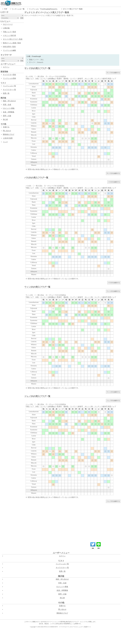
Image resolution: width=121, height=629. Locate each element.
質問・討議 (7, 116)
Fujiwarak (33, 90)
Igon (33, 114)
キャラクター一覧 (9, 89)
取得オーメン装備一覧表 (12, 43)
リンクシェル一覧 (18, 9)
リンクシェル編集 (9, 50)
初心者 (5, 119)
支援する (6, 127)
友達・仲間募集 (8, 112)
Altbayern (33, 162)
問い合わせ (7, 131)
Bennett (33, 132)
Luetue (33, 108)
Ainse (34, 87)
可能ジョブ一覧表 (9, 32)
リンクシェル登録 (9, 78)
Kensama (34, 147)
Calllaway (33, 153)
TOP (5, 9)
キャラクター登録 (9, 75)
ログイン (6, 67)
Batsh (34, 93)
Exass (34, 141)
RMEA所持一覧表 (9, 47)
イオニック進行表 (9, 35)
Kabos (34, 129)
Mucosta (33, 138)
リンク (5, 142)
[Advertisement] (72, 34)
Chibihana (33, 105)
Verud (34, 156)
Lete (33, 144)
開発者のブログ (8, 134)
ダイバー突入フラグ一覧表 (73, 9)
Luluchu (33, 123)
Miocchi (33, 135)
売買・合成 (7, 104)
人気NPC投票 (8, 138)
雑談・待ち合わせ (9, 101)
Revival (33, 120)
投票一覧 (6, 93)
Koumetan (33, 99)
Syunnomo (33, 102)
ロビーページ (8, 24)
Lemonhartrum (34, 84)
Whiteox (33, 126)
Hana (33, 96)
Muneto (33, 165)
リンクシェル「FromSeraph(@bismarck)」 (44, 9)
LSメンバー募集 (9, 108)
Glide (33, 117)
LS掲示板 (6, 28)
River (33, 111)
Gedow (33, 150)
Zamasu (33, 159)
